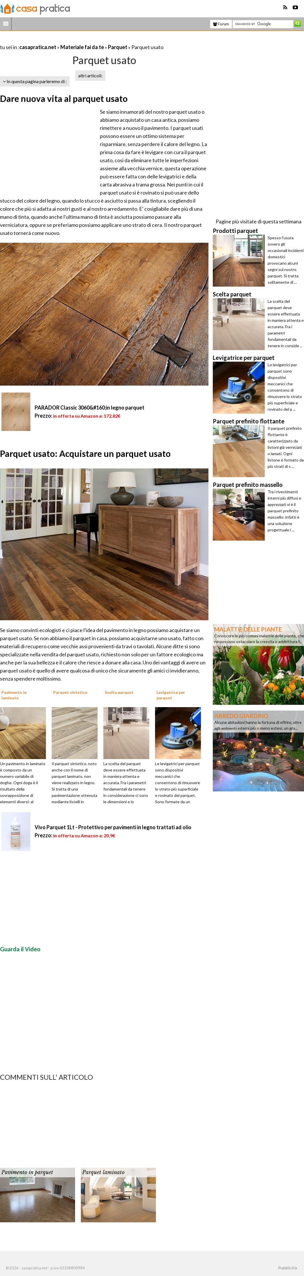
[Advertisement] (67, 40)
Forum (221, 24)
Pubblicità (287, 1268)
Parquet (117, 47)
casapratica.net (37, 47)
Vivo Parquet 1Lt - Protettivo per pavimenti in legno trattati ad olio (113, 827)
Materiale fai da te (82, 47)
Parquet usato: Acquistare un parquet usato (85, 453)
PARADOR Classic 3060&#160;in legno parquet (89, 407)
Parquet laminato (103, 1172)
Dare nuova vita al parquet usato (64, 98)
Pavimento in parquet (27, 1172)
